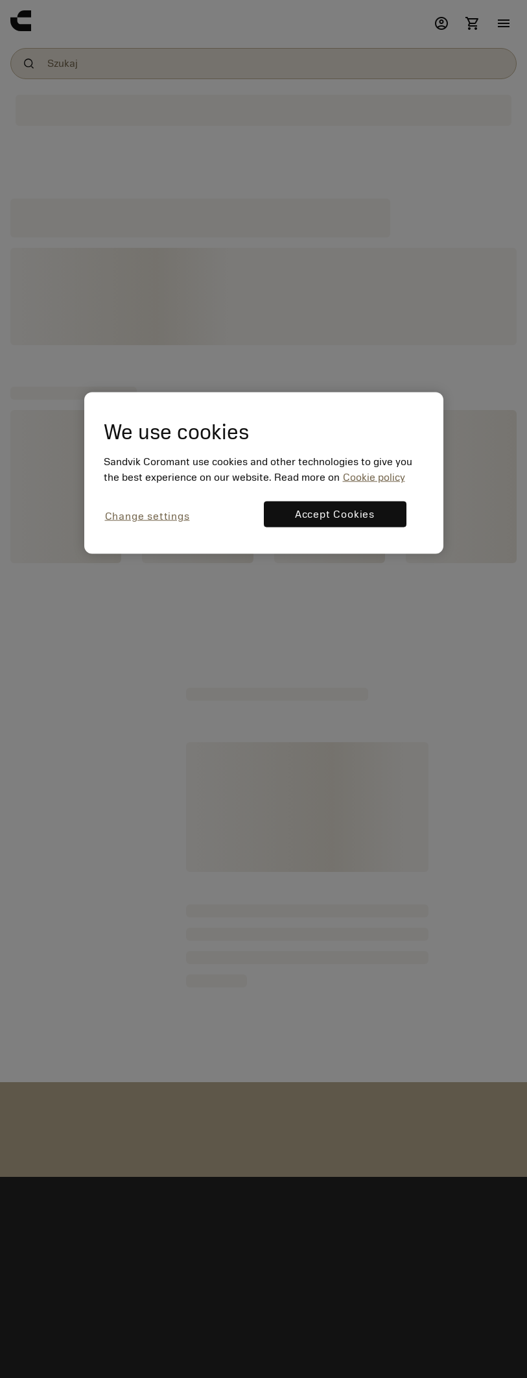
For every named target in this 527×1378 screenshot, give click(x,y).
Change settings (147, 516)
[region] (263, 473)
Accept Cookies (335, 514)
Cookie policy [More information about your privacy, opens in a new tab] (374, 477)
